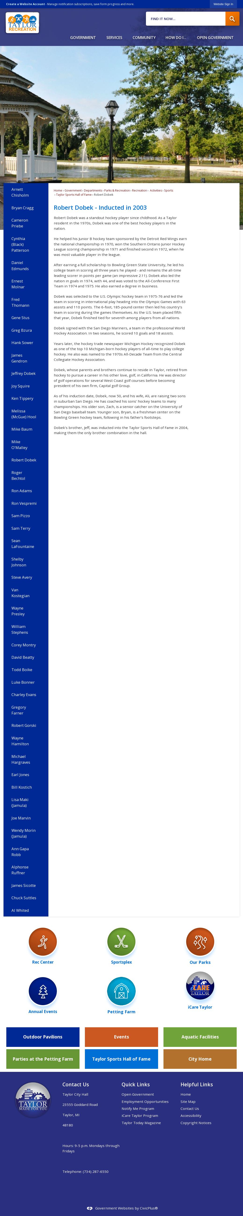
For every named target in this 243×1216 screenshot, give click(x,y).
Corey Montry (23, 645)
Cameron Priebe (19, 223)
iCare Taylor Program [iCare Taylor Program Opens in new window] (140, 1115)
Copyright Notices (196, 1122)
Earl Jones (20, 774)
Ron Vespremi (24, 503)
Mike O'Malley (19, 444)
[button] (232, 19)
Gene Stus (20, 317)
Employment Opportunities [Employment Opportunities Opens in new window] (145, 1101)
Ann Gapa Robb (20, 851)
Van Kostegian (20, 592)
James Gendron (19, 358)
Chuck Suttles (23, 897)
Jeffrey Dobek (23, 373)
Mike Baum (21, 429)
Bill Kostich (21, 787)
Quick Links (136, 1084)
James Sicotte (23, 885)
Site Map (188, 1101)
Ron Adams (21, 490)
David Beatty (22, 657)
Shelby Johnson (18, 562)
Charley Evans (23, 694)
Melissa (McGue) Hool (23, 413)
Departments (93, 190)
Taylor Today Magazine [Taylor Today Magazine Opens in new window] (141, 1122)
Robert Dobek (23, 460)
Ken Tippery (22, 398)
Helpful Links (197, 1084)
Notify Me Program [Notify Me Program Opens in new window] (138, 1108)
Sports (168, 190)
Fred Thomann (20, 302)
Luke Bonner (23, 682)
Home (58, 190)
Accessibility (191, 1115)
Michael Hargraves (20, 759)
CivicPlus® (149, 1208)
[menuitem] (83, 36)
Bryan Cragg (22, 207)
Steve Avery (21, 577)
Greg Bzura (21, 330)
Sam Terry (20, 528)
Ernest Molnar (18, 283)
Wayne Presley (18, 611)
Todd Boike (21, 669)
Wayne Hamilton (20, 740)
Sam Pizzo (20, 515)
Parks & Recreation (117, 190)
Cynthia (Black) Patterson (20, 244)
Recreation (139, 190)
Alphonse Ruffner (20, 869)
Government (73, 190)
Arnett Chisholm (20, 192)
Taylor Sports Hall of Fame (74, 195)
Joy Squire (20, 386)
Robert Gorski (23, 725)
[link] (223, 4)
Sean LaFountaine (22, 543)
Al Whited (20, 910)
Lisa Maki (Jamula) (20, 802)
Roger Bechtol (18, 475)
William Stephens (19, 629)
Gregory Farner (18, 710)
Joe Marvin (21, 818)
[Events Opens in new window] (121, 1037)
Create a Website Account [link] (25, 4)
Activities (155, 190)
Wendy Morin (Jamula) (23, 833)
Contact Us (190, 1108)
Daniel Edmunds (20, 265)
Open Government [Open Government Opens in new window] (138, 1094)
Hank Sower (22, 342)
